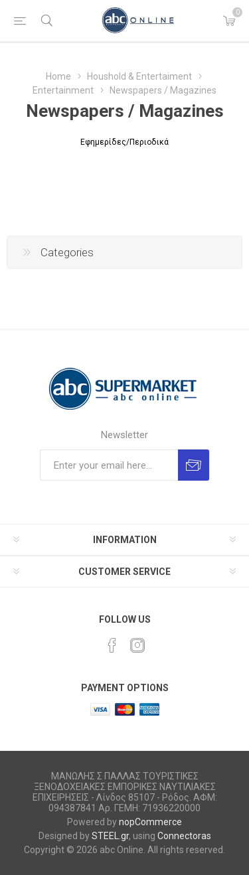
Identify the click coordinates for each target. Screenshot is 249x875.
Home (58, 76)
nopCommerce (150, 822)
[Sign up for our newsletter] (109, 465)
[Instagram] (137, 645)
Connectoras (184, 836)
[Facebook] (112, 645)
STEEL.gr (110, 836)
